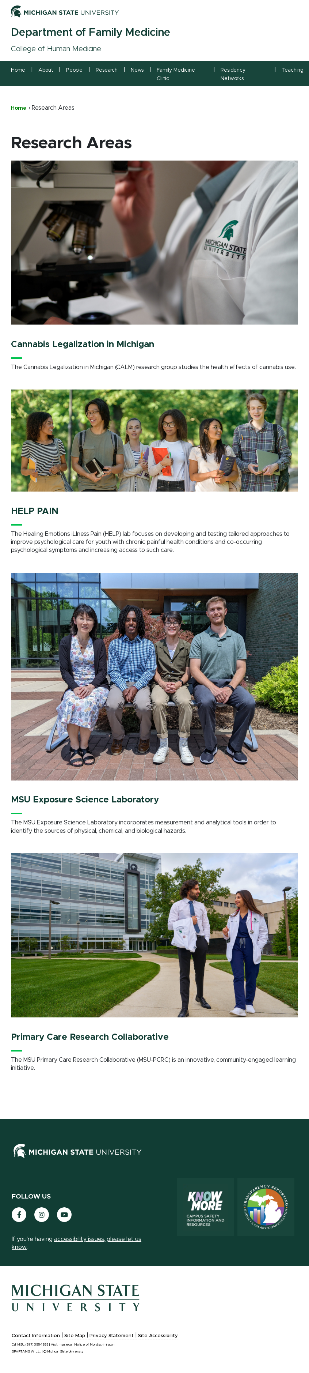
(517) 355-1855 (37, 1344)
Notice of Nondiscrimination (94, 1344)
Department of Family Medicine (90, 32)
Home (18, 70)
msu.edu (65, 1344)
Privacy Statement (111, 1335)
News (137, 70)
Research (107, 70)
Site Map (74, 1335)
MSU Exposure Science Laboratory (85, 799)
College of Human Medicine (56, 49)
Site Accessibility (158, 1335)
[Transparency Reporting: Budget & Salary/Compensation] (265, 1207)
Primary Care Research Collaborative (90, 1037)
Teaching (293, 70)
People (74, 70)
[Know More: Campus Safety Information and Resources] (205, 1207)
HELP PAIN (34, 511)
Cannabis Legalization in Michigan (82, 344)
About (45, 70)
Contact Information (36, 1335)
